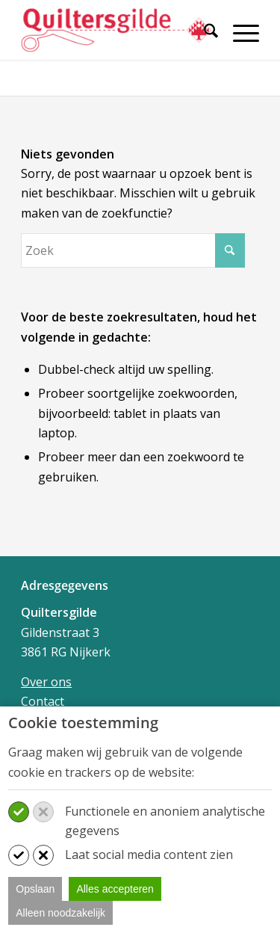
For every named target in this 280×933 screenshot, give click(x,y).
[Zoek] (203, 32)
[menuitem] (203, 39)
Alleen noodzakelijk (60, 913)
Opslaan (35, 889)
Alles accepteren (115, 889)
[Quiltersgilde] (116, 30)
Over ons (46, 682)
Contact (42, 701)
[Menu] (238, 32)
